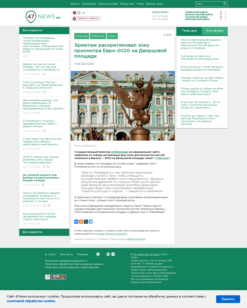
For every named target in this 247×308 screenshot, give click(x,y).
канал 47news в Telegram (112, 234)
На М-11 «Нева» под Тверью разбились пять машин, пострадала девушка (43, 162)
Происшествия (108, 4)
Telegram (113, 254)
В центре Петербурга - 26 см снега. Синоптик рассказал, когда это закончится (200, 105)
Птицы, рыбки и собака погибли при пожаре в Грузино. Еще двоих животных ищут (202, 91)
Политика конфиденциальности (66, 261)
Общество (127, 4)
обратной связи (135, 239)
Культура (81, 36)
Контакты (66, 254)
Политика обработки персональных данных (74, 264)
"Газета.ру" (162, 158)
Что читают (215, 31)
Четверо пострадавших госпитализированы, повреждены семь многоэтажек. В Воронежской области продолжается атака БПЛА (43, 47)
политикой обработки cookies (31, 301)
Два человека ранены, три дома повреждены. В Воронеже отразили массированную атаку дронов (43, 107)
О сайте (50, 254)
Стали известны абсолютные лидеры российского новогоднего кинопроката (43, 144)
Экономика (89, 4)
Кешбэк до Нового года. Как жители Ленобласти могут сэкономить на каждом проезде (200, 120)
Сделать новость (88, 18)
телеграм (83, 12)
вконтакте (79, 12)
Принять (228, 299)
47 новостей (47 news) (146, 254)
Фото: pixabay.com (85, 146)
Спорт (112, 36)
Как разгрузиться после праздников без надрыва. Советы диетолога (43, 219)
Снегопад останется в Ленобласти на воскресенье (200, 57)
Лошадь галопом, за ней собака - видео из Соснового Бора (202, 79)
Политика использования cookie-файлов (72, 267)
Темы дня (189, 31)
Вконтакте (98, 254)
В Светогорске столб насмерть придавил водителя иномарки (202, 68)
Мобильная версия (74, 12)
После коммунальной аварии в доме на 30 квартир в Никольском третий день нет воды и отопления (201, 44)
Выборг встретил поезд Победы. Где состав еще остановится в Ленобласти (43, 69)
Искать (225, 3)
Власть (75, 4)
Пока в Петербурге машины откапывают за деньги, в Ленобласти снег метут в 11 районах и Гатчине (43, 199)
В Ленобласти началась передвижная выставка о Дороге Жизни (43, 126)
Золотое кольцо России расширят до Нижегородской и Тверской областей (43, 87)
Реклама (82, 254)
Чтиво (140, 4)
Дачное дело (154, 4)
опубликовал (119, 152)
